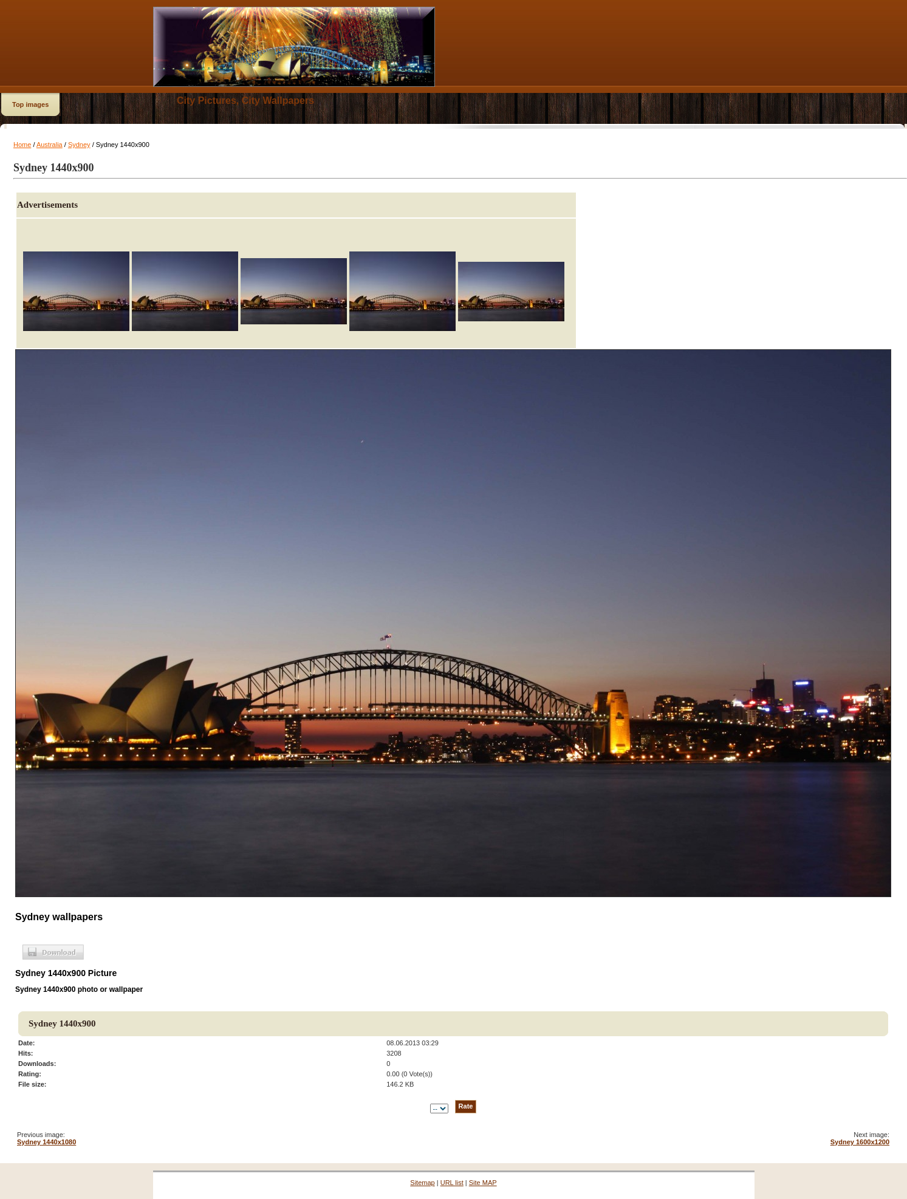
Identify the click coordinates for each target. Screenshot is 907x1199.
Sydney (79, 144)
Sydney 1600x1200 (859, 1142)
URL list (452, 1182)
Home (22, 144)
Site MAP (483, 1182)
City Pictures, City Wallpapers (245, 100)
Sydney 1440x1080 (46, 1142)
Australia (49, 144)
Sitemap (422, 1182)
